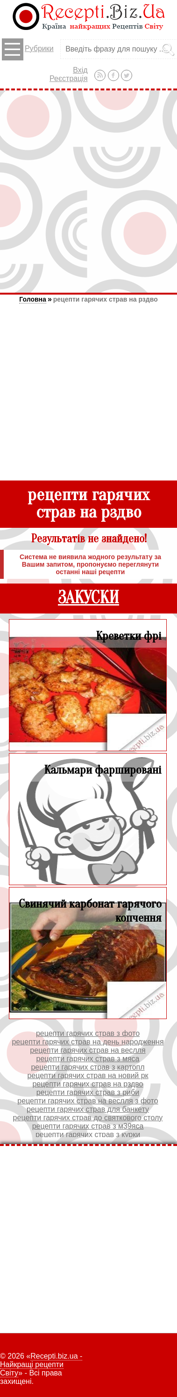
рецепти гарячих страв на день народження (87, 1042)
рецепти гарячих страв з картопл (87, 1067)
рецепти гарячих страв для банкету (88, 1109)
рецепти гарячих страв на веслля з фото (87, 1101)
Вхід (80, 70)
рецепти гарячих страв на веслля (87, 1050)
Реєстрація (69, 78)
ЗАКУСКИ (88, 598)
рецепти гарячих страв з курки (87, 1134)
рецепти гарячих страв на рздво (105, 299)
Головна (32, 299)
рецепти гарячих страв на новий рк (87, 1075)
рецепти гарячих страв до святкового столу (88, 1118)
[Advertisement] (88, 191)
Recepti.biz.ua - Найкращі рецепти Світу (41, 1364)
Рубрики (28, 49)
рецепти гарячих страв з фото (88, 1033)
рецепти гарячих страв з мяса (88, 1059)
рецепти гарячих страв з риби (87, 1092)
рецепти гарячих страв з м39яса (88, 1126)
